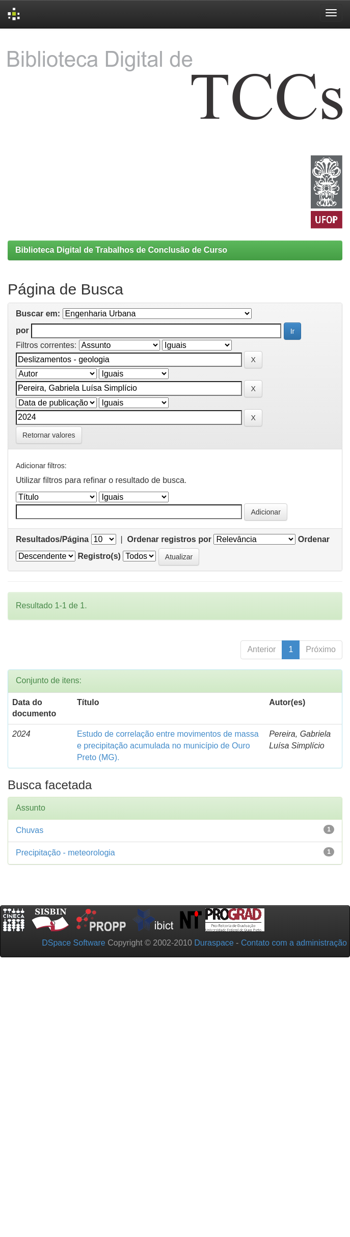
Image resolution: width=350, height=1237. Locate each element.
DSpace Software (73, 942)
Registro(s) (98, 556)
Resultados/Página (52, 539)
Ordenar (314, 539)
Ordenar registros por (169, 539)
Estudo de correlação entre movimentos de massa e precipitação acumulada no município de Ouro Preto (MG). (168, 746)
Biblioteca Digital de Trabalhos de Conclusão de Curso (121, 250)
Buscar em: (38, 313)
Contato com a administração (294, 942)
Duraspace (213, 942)
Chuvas (29, 830)
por (22, 330)
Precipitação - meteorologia (65, 852)
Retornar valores (48, 435)
